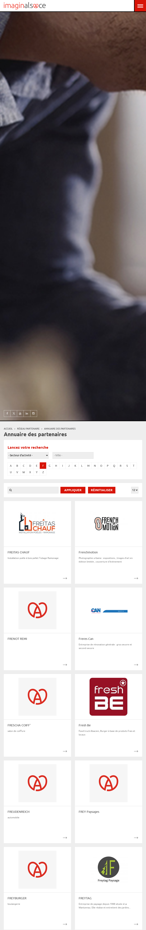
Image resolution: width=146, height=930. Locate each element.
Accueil (8, 428)
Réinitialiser (102, 490)
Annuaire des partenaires (59, 428)
